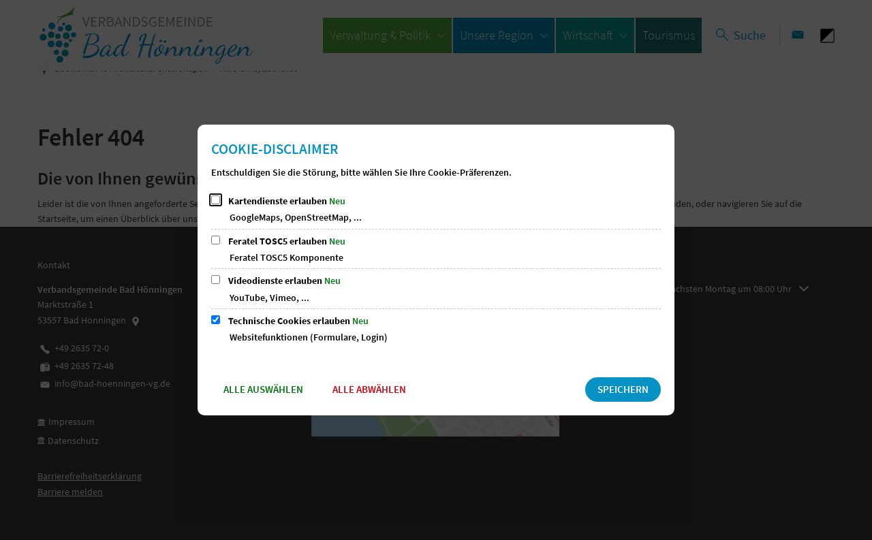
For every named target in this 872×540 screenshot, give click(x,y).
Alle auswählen (263, 389)
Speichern (623, 389)
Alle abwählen (369, 389)
